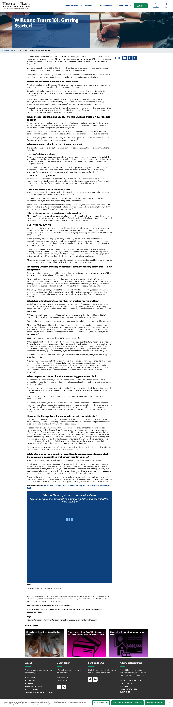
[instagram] (64, 687)
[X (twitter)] (135, 58)
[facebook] (59, 687)
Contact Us (62, 678)
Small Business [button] (105, 6)
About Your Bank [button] (72, 6)
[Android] (95, 679)
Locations (30, 681)
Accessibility (31, 689)
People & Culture (33, 686)
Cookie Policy (127, 683)
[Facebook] (130, 58)
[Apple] (90, 679)
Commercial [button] (123, 6)
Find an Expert (64, 681)
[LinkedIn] (124, 58)
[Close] (169, 702)
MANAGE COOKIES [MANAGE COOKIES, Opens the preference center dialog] (101, 703)
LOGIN (141, 6)
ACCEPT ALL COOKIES (155, 703)
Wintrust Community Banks (39, 692)
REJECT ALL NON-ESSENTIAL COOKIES (127, 703)
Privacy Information (130, 680)
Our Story (30, 678)
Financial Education (10, 50)
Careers (29, 683)
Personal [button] (89, 6)
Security (124, 686)
